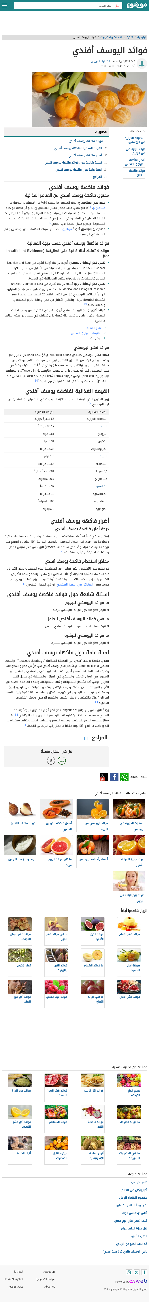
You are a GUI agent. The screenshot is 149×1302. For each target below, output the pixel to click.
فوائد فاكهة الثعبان (137, 173)
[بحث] (117, 5)
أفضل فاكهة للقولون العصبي (135, 162)
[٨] (90, 403)
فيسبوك (114, 777)
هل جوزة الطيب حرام (134, 1228)
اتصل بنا (18, 1271)
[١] (91, 207)
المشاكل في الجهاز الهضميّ (75, 584)
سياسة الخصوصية (45, 1279)
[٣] (80, 233)
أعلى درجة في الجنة (134, 1213)
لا (51, 760)
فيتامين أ (66, 229)
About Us (49, 1286)
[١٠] (96, 702)
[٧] (36, 380)
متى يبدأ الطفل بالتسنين (131, 1205)
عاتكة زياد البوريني (101, 61)
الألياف (103, 456)
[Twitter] (136, 1272)
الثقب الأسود (139, 1236)
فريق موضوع (16, 1286)
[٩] (62, 551)
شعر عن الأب (139, 1182)
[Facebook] (144, 1272)
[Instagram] (129, 1272)
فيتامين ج (99, 208)
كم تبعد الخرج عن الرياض (131, 1244)
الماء (104, 426)
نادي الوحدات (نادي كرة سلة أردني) (125, 1251)
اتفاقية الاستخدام (13, 1279)
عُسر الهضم (94, 328)
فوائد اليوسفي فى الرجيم (135, 151)
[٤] (27, 278)
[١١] (26, 725)
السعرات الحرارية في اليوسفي (135, 140)
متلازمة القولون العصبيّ (86, 333)
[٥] (85, 304)
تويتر (104, 777)
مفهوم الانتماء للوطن (133, 1198)
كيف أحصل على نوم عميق (130, 1221)
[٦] (94, 320)
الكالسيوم (101, 486)
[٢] (50, 223)
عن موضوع (49, 1271)
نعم (61, 760)
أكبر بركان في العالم (134, 1190)
